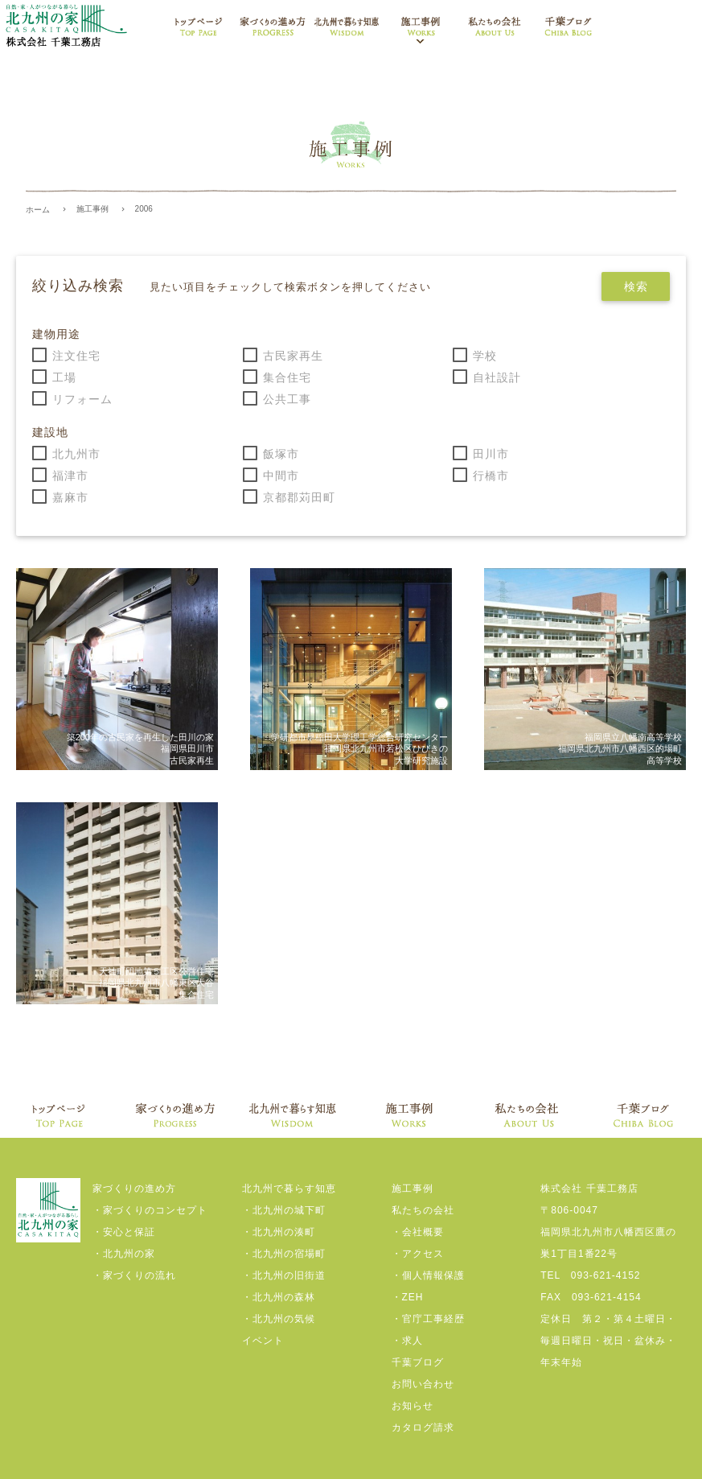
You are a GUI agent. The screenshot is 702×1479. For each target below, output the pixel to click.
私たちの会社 (423, 1210)
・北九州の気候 (278, 1319)
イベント (263, 1340)
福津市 (70, 475)
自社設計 (497, 377)
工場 (64, 377)
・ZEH (408, 1297)
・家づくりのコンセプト (149, 1210)
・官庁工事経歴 (428, 1319)
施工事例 (92, 208)
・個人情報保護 (428, 1275)
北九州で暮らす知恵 (289, 1188)
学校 (485, 355)
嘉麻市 (70, 497)
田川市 (491, 453)
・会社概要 (418, 1232)
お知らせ (412, 1405)
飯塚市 (281, 453)
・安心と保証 (123, 1232)
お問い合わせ (423, 1384)
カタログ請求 (423, 1427)
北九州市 (76, 453)
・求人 (407, 1340)
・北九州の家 (123, 1253)
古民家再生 (293, 355)
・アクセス (418, 1253)
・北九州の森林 (278, 1297)
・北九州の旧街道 (284, 1275)
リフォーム (82, 399)
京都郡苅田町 (299, 497)
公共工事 (287, 399)
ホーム (38, 209)
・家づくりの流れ (134, 1275)
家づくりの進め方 (134, 1188)
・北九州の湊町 (278, 1232)
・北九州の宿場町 (284, 1253)
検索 (635, 286)
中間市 (281, 475)
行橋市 (491, 475)
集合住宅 (287, 377)
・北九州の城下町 (284, 1210)
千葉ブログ (418, 1362)
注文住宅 (76, 355)
